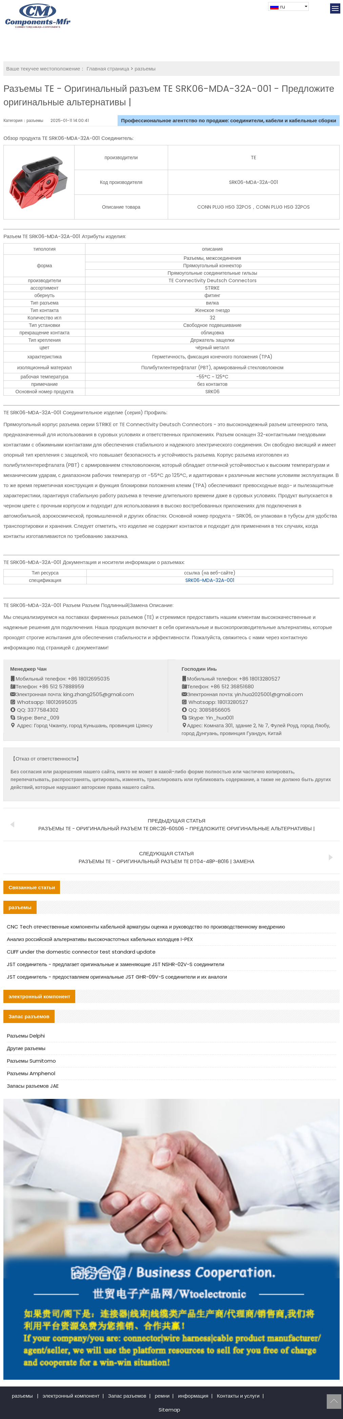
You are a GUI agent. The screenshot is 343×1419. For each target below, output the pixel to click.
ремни (162, 1395)
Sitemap (169, 1409)
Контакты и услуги (238, 1395)
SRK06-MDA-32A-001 (209, 580)
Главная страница (107, 68)
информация (193, 1395)
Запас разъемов (127, 1395)
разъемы (145, 68)
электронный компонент (71, 1395)
